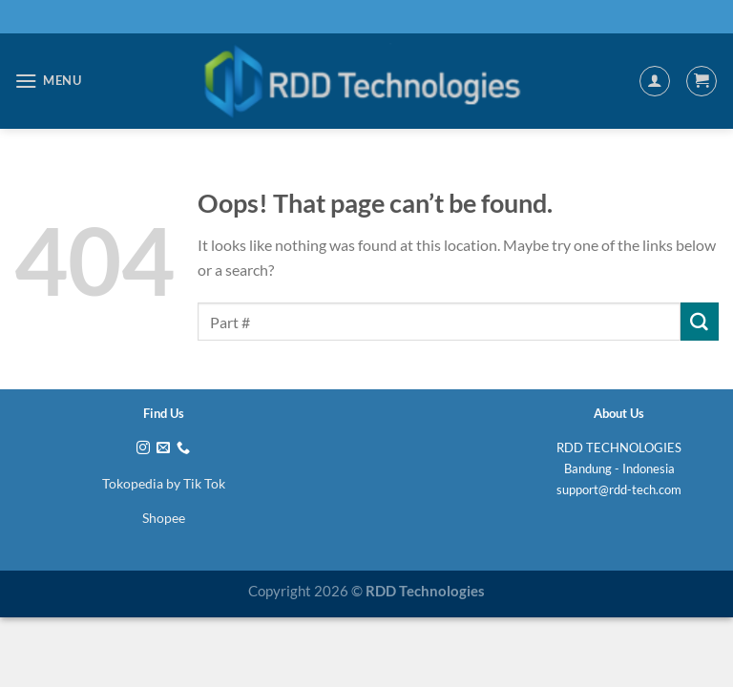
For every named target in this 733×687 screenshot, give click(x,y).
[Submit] (700, 321)
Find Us (163, 413)
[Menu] (48, 80)
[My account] (654, 81)
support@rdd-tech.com (618, 489)
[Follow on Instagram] (143, 448)
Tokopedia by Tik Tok (163, 483)
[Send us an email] (163, 448)
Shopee (163, 518)
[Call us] (183, 448)
